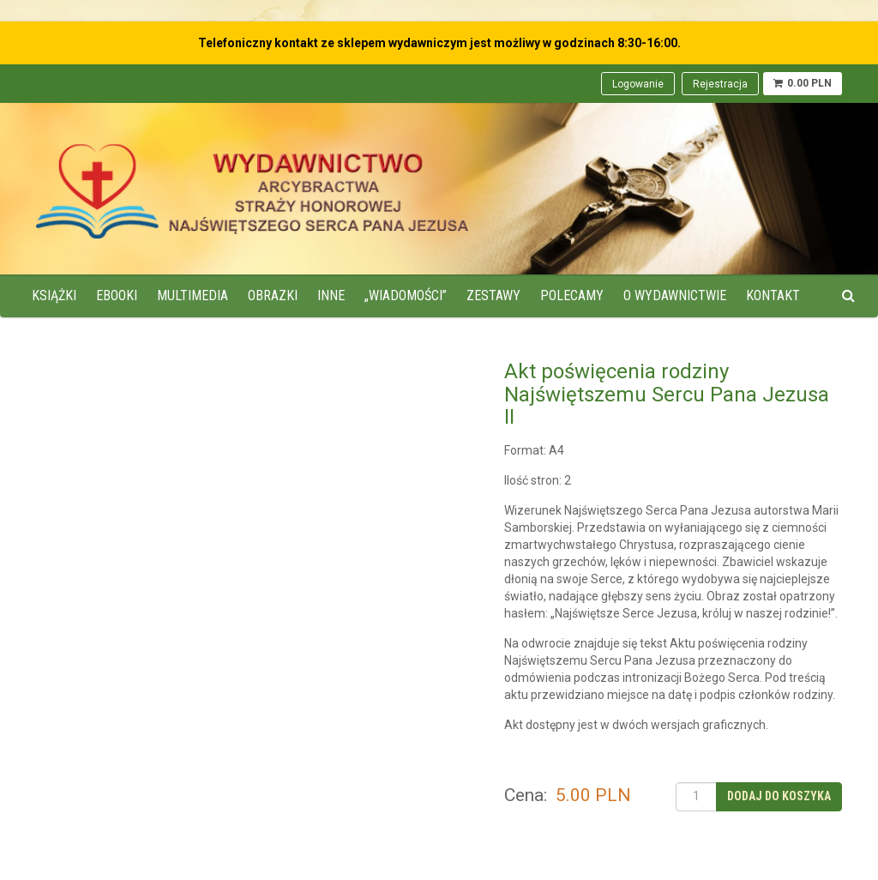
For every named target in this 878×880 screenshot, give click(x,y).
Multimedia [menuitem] (192, 295)
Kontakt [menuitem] (773, 295)
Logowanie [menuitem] (638, 84)
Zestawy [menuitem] (493, 295)
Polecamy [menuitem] (572, 295)
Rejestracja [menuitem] (720, 84)
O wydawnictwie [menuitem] (674, 295)
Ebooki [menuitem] (116, 295)
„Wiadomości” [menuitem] (405, 295)
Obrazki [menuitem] (273, 295)
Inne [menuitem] (331, 295)
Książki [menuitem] (54, 295)
